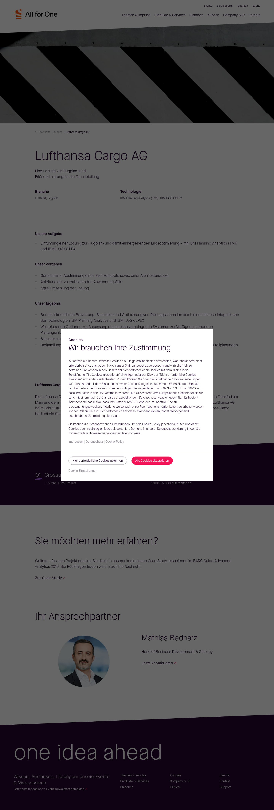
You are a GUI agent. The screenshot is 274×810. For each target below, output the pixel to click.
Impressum (76, 441)
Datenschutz (94, 441)
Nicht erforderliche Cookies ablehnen (97, 460)
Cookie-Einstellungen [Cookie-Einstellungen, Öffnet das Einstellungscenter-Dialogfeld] (82, 470)
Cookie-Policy (114, 441)
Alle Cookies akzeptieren (152, 460)
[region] (137, 405)
